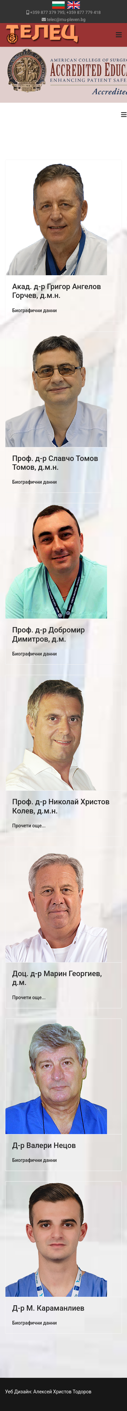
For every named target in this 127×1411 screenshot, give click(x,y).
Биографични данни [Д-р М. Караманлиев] (34, 1323)
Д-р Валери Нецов (44, 1145)
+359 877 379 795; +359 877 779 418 (65, 12)
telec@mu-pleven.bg (66, 19)
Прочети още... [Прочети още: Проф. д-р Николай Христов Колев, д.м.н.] (29, 825)
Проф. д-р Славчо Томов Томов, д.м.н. (55, 462)
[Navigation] (119, 35)
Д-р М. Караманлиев (48, 1308)
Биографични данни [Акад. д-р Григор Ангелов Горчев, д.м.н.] (34, 310)
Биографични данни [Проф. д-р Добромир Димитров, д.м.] (34, 654)
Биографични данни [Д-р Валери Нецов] (34, 1160)
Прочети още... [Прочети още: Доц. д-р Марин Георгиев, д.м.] (29, 997)
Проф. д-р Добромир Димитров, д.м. (48, 634)
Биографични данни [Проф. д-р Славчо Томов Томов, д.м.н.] (34, 482)
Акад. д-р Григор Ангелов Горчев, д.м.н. (56, 291)
